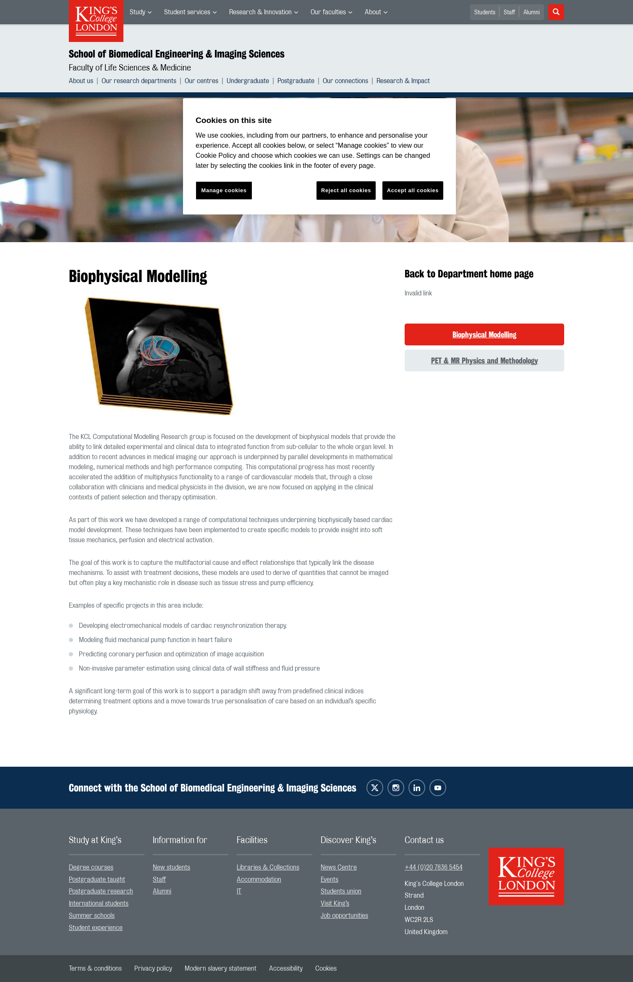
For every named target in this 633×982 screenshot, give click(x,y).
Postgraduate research (101, 891)
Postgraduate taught (97, 879)
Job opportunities (344, 915)
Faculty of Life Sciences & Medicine (130, 68)
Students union (341, 891)
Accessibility (286, 968)
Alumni (531, 13)
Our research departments (139, 81)
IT (239, 891)
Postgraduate (295, 81)
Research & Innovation (260, 12)
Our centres (201, 81)
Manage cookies (224, 190)
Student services (187, 12)
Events (329, 879)
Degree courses (91, 867)
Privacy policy (153, 968)
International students (98, 903)
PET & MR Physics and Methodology (484, 360)
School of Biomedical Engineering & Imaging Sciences (177, 53)
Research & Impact (403, 81)
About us (81, 81)
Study (137, 12)
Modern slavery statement (220, 968)
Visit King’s (335, 903)
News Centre (339, 867)
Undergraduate (248, 81)
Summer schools (92, 915)
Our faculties (328, 12)
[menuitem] (140, 12)
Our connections (345, 81)
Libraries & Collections (268, 867)
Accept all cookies (413, 190)
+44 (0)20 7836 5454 (434, 867)
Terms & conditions (95, 968)
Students (484, 13)
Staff (509, 13)
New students (171, 867)
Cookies (326, 968)
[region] (319, 156)
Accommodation (259, 879)
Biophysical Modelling (484, 334)
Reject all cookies (346, 190)
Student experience (96, 928)
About (373, 12)
